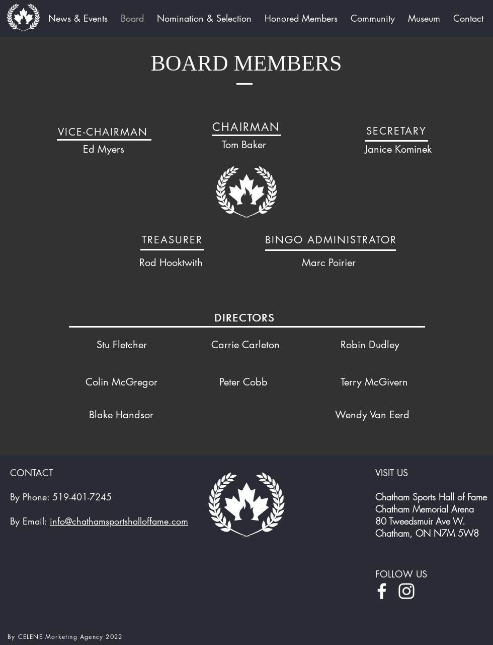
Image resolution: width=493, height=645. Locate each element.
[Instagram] (406, 591)
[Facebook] (381, 591)
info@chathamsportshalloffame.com (119, 521)
